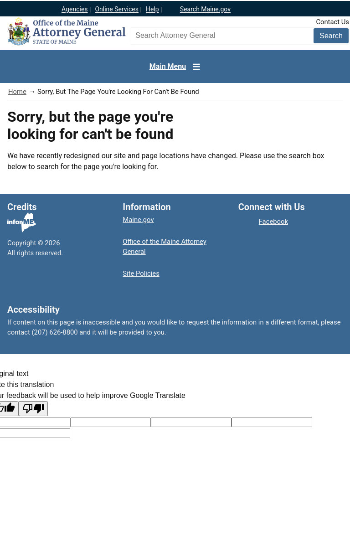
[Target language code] (110, 422)
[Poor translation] (33, 408)
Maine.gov (138, 220)
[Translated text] (272, 422)
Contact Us (332, 22)
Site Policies (141, 273)
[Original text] (191, 422)
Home (17, 92)
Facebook (273, 221)
